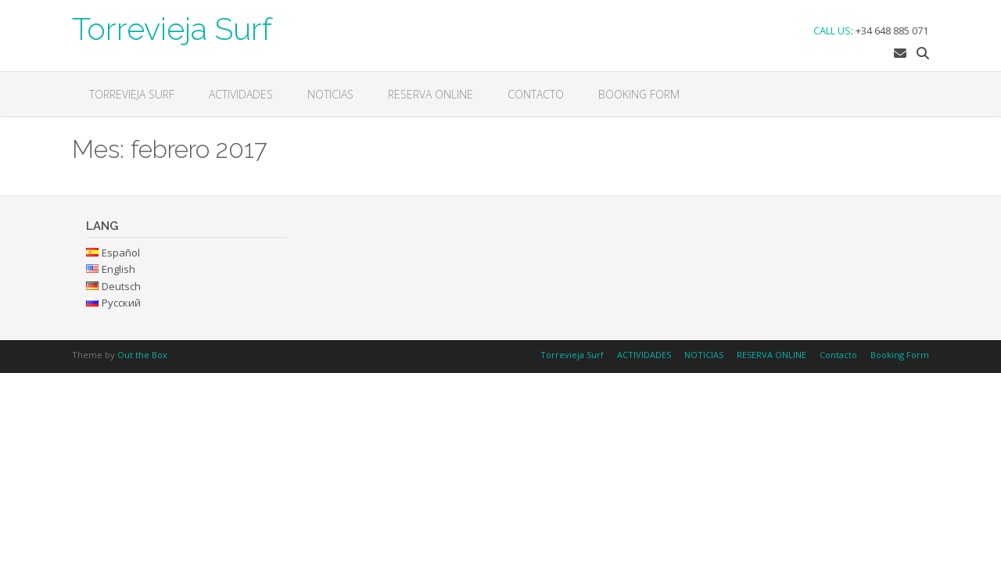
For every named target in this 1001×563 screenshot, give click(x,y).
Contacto (536, 94)
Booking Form (639, 94)
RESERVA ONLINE (430, 94)
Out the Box (142, 354)
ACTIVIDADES (241, 94)
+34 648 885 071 (892, 30)
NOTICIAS (330, 94)
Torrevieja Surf (172, 27)
